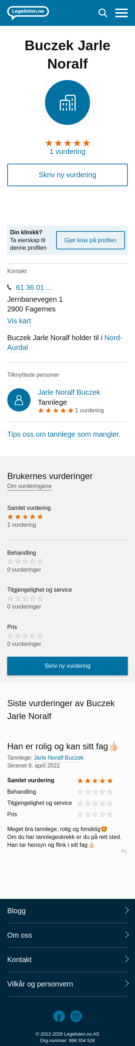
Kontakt (19, 959)
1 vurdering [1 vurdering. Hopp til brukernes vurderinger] (67, 151)
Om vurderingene (29, 486)
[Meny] (121, 13)
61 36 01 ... (34, 287)
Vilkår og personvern (40, 984)
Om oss (19, 935)
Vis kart (19, 321)
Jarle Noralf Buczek (69, 392)
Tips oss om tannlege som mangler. (64, 434)
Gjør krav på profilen (90, 240)
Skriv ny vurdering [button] (67, 175)
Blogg (16, 911)
